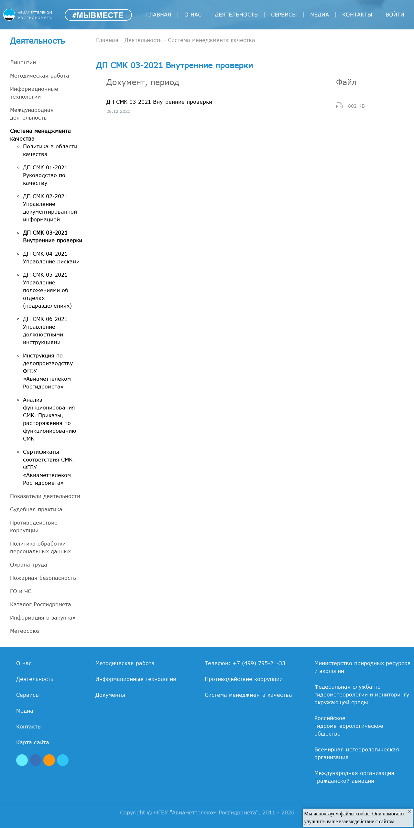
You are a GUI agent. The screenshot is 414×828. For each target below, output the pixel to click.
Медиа (319, 14)
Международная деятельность (32, 114)
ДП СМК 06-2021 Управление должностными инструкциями (45, 330)
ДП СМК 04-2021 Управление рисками (51, 257)
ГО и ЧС (20, 591)
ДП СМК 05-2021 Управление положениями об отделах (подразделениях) (47, 290)
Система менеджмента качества (40, 135)
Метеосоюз (24, 631)
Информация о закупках (42, 618)
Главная (158, 14)
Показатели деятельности (45, 496)
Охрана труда (28, 565)
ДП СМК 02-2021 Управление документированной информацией (50, 207)
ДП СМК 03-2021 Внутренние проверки (52, 236)
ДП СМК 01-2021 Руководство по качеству (45, 175)
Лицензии (23, 62)
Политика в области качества (50, 150)
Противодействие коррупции (34, 526)
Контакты (357, 14)
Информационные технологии (34, 93)
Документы (110, 695)
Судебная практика (36, 509)
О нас (193, 14)
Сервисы (284, 14)
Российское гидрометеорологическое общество (348, 726)
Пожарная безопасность (43, 578)
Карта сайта (32, 742)
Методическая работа (39, 76)
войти (395, 14)
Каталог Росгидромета (40, 604)
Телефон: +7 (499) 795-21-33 (245, 663)
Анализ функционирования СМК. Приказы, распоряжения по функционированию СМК (49, 419)
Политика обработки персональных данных (40, 547)
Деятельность (236, 14)
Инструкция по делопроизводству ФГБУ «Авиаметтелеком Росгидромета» (48, 371)
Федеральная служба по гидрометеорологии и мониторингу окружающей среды (361, 694)
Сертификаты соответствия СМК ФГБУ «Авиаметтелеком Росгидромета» (47, 467)
